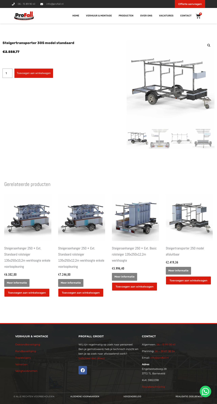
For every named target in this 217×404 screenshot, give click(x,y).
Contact (186, 15)
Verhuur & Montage (99, 15)
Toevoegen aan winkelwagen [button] (27, 292)
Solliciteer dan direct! (92, 358)
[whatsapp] (205, 391)
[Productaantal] (7, 73)
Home (75, 15)
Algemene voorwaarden (84, 396)
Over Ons (146, 15)
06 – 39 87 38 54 (165, 351)
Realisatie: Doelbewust (189, 396)
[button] (209, 45)
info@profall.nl (159, 357)
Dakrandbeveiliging (27, 344)
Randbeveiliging (25, 351)
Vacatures (166, 15)
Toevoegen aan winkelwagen (34, 73)
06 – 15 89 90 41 (165, 344)
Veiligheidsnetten (26, 371)
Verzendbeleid (132, 396)
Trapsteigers (23, 357)
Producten (126, 15)
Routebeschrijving (153, 386)
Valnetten (21, 364)
